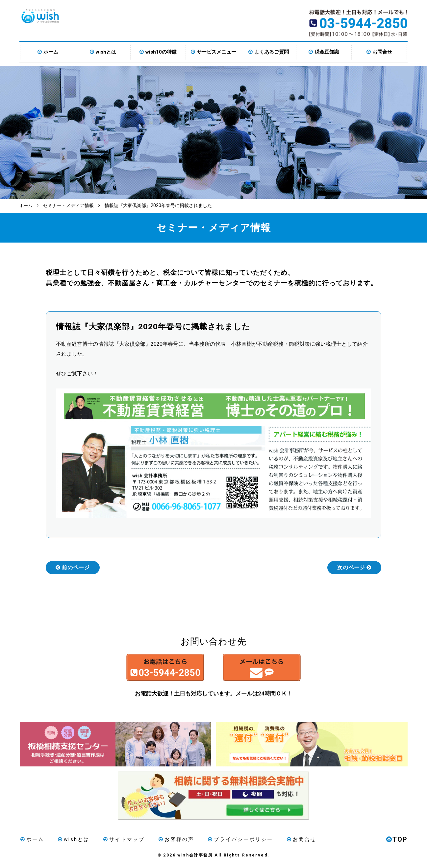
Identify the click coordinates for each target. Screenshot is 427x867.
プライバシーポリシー (230, 842)
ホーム (50, 52)
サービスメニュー (216, 52)
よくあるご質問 (271, 52)
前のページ (73, 567)
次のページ (354, 567)
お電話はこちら (151, 668)
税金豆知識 (326, 52)
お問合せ (382, 52)
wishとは (106, 52)
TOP (397, 842)
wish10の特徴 (161, 52)
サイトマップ (118, 842)
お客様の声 (168, 842)
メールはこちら (275, 668)
